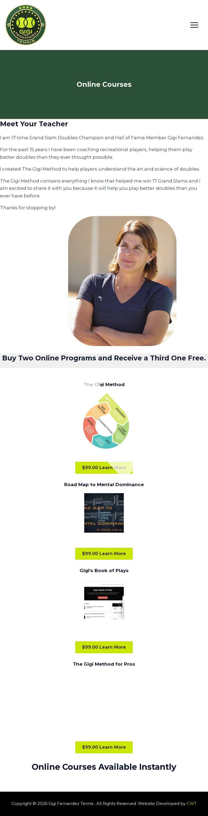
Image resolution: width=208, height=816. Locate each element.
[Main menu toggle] (194, 25)
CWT (192, 803)
